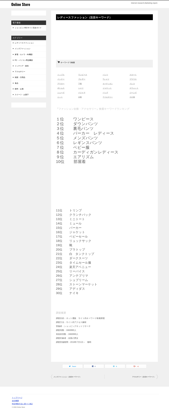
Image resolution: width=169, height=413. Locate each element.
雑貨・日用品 (20, 77)
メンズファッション (22, 49)
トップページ (17, 398)
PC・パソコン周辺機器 (24, 60)
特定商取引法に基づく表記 (22, 404)
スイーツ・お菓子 (22, 95)
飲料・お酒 (19, 89)
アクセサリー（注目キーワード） (143, 377)
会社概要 (15, 401)
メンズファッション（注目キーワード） (67, 377)
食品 (16, 83)
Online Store (20, 4)
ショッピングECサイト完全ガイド (28, 28)
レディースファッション (24, 43)
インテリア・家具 (22, 66)
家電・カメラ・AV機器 (24, 54)
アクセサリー (20, 72)
